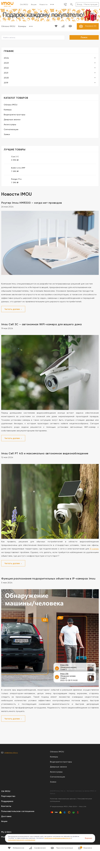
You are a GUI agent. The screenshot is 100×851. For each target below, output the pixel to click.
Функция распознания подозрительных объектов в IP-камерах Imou (48, 578)
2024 (6, 58)
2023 (6, 63)
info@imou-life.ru (11, 753)
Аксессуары (10, 124)
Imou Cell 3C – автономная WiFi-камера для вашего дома (41, 324)
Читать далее (13, 309)
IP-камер (94, 549)
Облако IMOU (10, 105)
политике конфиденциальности (57, 838)
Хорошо (88, 838)
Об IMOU (24, 4)
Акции (34, 4)
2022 (6, 68)
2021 (6, 73)
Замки (7, 134)
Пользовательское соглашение (17, 811)
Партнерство (8, 796)
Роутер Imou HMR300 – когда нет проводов (31, 203)
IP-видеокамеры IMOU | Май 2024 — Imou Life (68, 807)
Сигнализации (11, 129)
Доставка (6, 816)
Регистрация (90, 4)
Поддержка (7, 801)
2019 (6, 83)
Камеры (22, 26)
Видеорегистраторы (14, 115)
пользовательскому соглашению (21, 840)
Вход (79, 4)
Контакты (6, 806)
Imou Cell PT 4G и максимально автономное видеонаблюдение (44, 453)
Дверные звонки (12, 119)
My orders (6, 832)
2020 (6, 78)
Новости (43, 4)
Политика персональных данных (63, 799)
